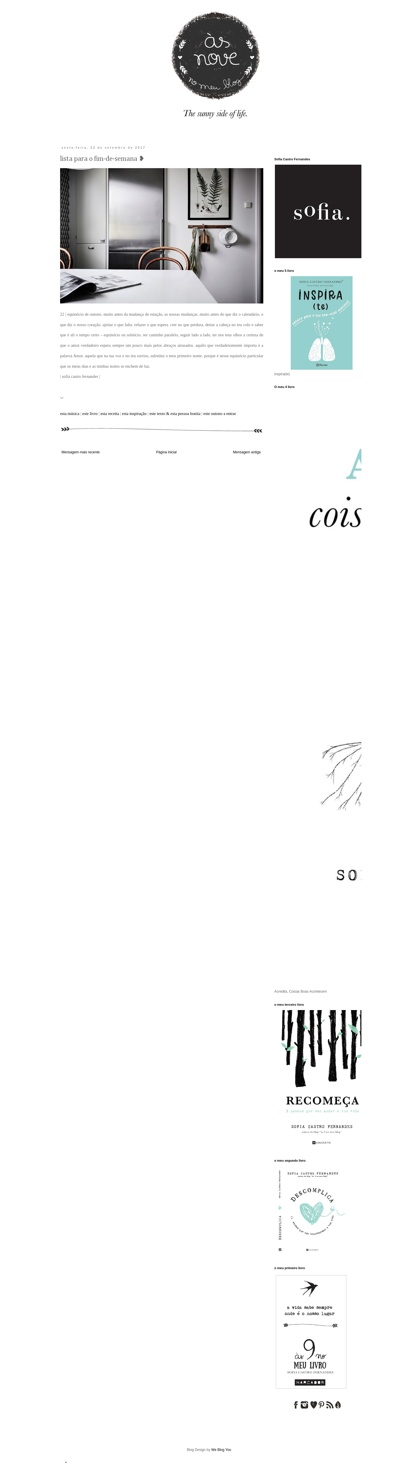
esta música (69, 413)
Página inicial (166, 452)
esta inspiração (134, 413)
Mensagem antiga (247, 452)
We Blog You (221, 1450)
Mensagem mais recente (81, 452)
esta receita (109, 413)
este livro (89, 413)
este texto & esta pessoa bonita (175, 413)
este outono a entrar (219, 413)
